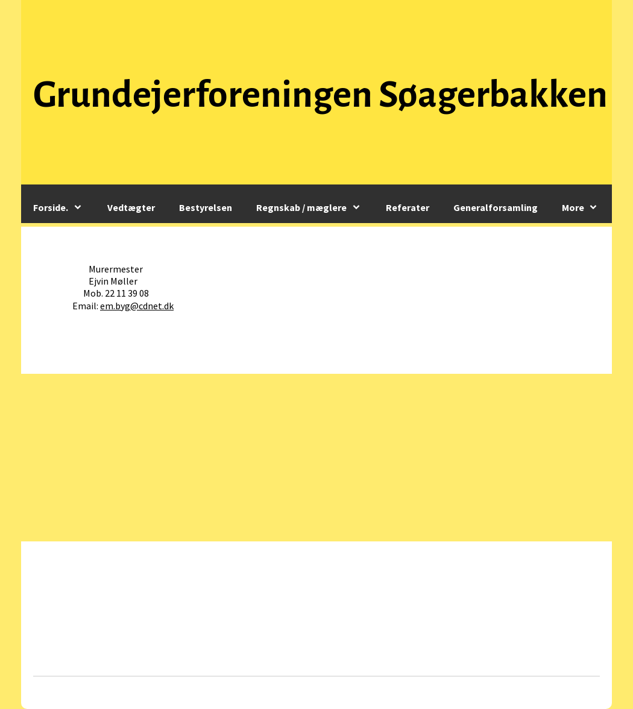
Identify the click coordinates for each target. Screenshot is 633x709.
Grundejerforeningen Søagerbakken (320, 95)
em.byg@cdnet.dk (137, 306)
